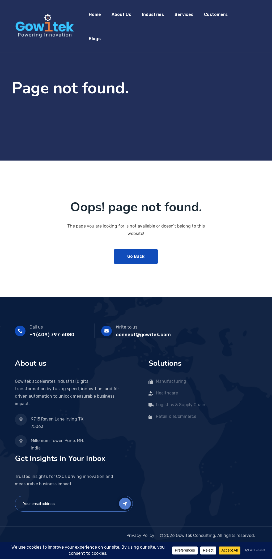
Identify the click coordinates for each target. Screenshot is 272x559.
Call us (36, 327)
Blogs (95, 38)
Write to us (126, 327)
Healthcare (167, 393)
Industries (153, 14)
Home (95, 14)
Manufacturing (171, 381)
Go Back (135, 256)
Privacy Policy (140, 535)
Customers (216, 14)
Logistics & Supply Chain (180, 404)
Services (184, 14)
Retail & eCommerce (176, 416)
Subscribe (125, 504)
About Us (121, 14)
